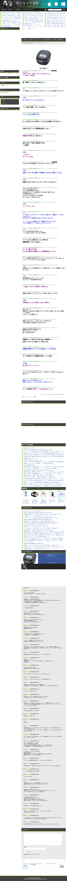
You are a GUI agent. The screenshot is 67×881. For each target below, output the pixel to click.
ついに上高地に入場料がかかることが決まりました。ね (36, 524)
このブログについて (28, 9)
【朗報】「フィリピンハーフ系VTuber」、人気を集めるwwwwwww (15, 23)
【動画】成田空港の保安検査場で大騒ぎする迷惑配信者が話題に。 (38, 519)
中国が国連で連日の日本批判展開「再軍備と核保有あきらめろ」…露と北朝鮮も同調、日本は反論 (45, 533)
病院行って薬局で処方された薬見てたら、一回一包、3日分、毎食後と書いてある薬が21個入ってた (43, 18)
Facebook (11, 9)
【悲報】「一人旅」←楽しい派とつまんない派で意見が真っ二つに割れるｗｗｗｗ (42, 545)
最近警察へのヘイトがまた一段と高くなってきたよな (35, 526)
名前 (25, 847)
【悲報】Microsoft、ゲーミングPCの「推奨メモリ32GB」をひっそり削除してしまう (40, 13)
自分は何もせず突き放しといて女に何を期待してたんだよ (13, 25)
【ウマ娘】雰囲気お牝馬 (6, 26)
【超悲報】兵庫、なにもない (29, 23)
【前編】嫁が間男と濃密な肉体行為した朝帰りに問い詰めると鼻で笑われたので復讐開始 (19, 21)
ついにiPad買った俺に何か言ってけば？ (54, 15)
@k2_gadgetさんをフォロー (33, 566)
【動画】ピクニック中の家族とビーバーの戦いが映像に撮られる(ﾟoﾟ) (39, 521)
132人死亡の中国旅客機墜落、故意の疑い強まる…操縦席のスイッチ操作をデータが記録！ (43, 540)
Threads (18, 9)
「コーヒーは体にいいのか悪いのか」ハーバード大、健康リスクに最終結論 (40, 468)
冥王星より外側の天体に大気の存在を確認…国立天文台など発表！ (37, 12)
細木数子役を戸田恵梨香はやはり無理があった (34, 543)
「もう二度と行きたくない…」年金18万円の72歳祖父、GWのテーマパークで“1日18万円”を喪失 (20, 18)
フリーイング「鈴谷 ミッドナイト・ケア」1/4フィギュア (35, 26)
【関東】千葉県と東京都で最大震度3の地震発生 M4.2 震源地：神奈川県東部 (40, 523)
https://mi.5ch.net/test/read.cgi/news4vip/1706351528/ (54, 394)
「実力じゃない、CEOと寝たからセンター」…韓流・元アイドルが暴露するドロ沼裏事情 (43, 538)
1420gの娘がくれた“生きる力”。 (29, 447)
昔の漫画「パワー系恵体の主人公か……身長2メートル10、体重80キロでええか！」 (18, 15)
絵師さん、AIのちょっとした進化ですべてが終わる (11, 13)
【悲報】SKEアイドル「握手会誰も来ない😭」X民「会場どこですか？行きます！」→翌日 (44, 546)
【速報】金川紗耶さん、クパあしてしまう (10, 20)
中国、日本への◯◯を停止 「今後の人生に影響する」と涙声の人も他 (39, 477)
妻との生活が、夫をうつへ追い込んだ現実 (31, 511)
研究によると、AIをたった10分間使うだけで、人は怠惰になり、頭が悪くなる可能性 (42, 485)
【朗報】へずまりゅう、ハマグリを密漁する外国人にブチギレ (37, 536)
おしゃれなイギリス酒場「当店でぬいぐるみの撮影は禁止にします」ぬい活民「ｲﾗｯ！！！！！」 (42, 15)
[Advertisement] (32, 413)
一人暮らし (30, 396)
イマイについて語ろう (28, 541)
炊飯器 (34, 396)
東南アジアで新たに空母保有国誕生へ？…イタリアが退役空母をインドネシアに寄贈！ (43, 473)
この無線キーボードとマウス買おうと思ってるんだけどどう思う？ (38, 516)
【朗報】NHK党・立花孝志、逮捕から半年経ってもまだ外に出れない (39, 470)
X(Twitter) (3, 9)
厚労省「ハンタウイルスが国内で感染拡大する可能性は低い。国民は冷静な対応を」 (42, 482)
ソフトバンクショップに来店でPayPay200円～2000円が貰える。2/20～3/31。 (39, 21)
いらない (25, 396)
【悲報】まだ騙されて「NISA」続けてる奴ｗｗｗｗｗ (35, 548)
